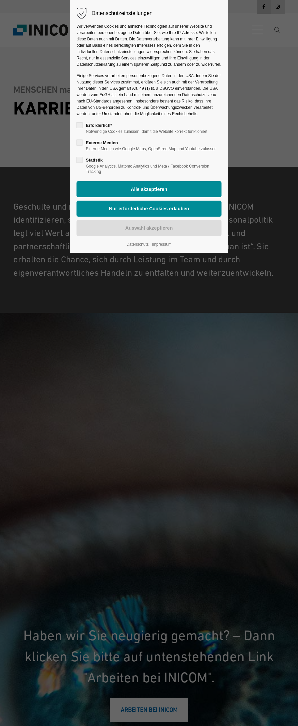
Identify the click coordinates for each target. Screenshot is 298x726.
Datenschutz (137, 244)
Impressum (161, 244)
